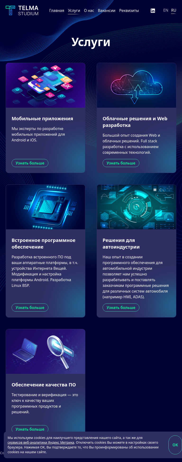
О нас (89, 10)
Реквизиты (129, 10)
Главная (56, 10)
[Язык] (169, 10)
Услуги (74, 10)
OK (175, 445)
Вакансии (106, 10)
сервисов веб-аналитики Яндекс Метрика (41, 442)
